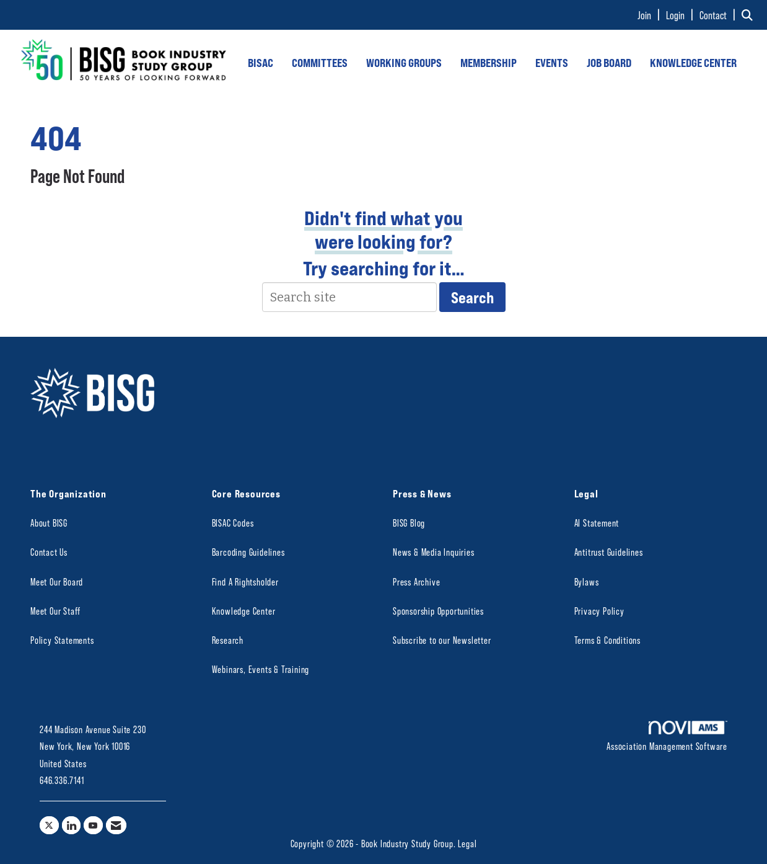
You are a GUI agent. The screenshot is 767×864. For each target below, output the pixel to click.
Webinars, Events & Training (261, 669)
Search (472, 297)
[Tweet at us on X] (49, 825)
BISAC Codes (233, 522)
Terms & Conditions (607, 640)
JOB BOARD (609, 62)
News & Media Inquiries (434, 552)
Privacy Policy (599, 611)
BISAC (260, 62)
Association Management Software (667, 736)
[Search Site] (750, 14)
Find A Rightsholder (245, 581)
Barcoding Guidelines (248, 552)
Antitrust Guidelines (608, 552)
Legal (467, 843)
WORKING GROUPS (404, 62)
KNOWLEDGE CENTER (693, 62)
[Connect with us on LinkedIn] (71, 825)
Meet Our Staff (55, 611)
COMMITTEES (320, 62)
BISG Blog (409, 522)
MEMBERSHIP (488, 62)
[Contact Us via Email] (116, 825)
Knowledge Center (244, 611)
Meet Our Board (56, 581)
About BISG (49, 522)
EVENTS (551, 62)
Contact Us (49, 552)
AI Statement (597, 522)
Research (227, 640)
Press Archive (416, 581)
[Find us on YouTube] (93, 825)
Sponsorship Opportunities (438, 611)
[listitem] (651, 14)
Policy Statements (62, 640)
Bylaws (586, 581)
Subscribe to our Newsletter (442, 640)
